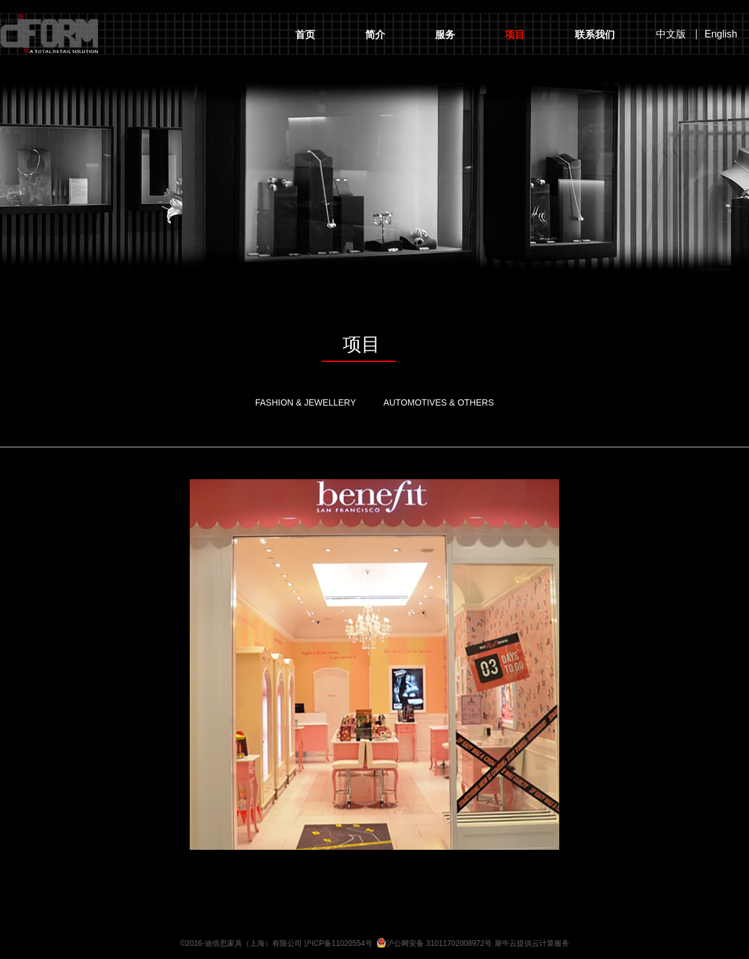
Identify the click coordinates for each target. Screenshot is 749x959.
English (721, 34)
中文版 (671, 34)
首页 (305, 34)
